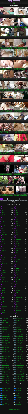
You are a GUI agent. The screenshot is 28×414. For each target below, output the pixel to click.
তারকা (3, 261)
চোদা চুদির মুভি (18, 325)
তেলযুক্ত (17, 270)
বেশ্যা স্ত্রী (17, 268)
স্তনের (17, 294)
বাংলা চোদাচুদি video (5, 344)
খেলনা (17, 236)
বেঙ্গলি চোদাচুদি (4, 382)
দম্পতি (17, 254)
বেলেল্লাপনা (18, 290)
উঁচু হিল (17, 283)
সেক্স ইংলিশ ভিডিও (19, 401)
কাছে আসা (18, 257)
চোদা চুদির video (5, 322)
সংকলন (17, 232)
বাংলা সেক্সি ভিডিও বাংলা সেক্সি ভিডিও (6, 399)
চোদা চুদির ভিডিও (19, 324)
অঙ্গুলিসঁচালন (18, 239)
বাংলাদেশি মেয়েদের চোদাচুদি (20, 376)
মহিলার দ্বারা (18, 225)
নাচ (2, 285)
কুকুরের (17, 212)
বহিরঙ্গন (17, 245)
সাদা (2, 216)
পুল (16, 314)
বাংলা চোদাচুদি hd (19, 342)
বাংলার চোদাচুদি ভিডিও (6, 380)
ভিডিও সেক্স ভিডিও (5, 401)
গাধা (16, 210)
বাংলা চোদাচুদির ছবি (5, 358)
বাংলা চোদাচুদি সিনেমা (20, 354)
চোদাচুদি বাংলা (18, 392)
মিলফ (17, 223)
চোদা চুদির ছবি (18, 322)
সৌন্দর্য (3, 228)
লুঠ (2, 223)
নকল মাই (3, 288)
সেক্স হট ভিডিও (4, 397)
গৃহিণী (17, 272)
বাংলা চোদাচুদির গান (19, 356)
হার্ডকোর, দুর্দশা (4, 306)
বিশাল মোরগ (4, 250)
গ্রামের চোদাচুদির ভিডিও (20, 318)
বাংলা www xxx (19, 397)
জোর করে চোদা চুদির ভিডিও (6, 334)
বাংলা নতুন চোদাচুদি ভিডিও (20, 371)
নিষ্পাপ (3, 218)
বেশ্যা (3, 239)
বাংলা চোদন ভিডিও (19, 338)
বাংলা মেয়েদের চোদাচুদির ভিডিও (20, 373)
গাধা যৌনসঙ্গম (4, 257)
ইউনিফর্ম (3, 310)
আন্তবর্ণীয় (17, 256)
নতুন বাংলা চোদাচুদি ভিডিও (6, 338)
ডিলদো (17, 261)
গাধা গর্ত (3, 295)
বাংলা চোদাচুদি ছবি (19, 345)
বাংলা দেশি (18, 399)
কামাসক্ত (3, 225)
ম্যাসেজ (17, 286)
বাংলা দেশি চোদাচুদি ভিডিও (20, 365)
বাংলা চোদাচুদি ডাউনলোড (6, 347)
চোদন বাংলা (4, 320)
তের (2, 219)
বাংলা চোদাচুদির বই (19, 358)
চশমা (16, 263)
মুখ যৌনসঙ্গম (18, 279)
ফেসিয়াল (3, 237)
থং (2, 268)
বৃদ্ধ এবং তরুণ (18, 310)
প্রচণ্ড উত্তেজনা (4, 305)
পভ (2, 252)
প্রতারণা (3, 299)
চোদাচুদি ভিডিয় (4, 331)
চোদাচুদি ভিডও (18, 327)
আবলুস (3, 290)
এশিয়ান (3, 232)
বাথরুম (17, 299)
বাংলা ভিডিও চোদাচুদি (6, 373)
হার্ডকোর (3, 208)
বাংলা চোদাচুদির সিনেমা (20, 363)
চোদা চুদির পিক (4, 324)
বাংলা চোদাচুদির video (6, 356)
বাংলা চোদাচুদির (14, 1)
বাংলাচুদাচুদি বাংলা (19, 403)
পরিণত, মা (18, 305)
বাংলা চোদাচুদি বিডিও (19, 351)
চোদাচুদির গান (4, 333)
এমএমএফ (17, 274)
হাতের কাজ (18, 259)
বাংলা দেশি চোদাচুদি (5, 365)
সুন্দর (17, 221)
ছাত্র (2, 274)
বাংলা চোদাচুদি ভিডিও (6, 353)
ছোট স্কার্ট (3, 292)
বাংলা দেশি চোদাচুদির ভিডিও (6, 367)
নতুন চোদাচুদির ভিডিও (6, 336)
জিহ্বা (17, 292)
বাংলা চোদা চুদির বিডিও (20, 340)
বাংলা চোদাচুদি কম (19, 344)
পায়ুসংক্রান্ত (18, 237)
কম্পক (3, 283)
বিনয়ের (3, 241)
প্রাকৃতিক (17, 243)
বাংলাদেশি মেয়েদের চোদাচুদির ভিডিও (6, 378)
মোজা (17, 295)
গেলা (17, 277)
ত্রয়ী (16, 230)
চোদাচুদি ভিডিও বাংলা (20, 329)
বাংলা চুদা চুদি (4, 395)
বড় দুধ (17, 214)
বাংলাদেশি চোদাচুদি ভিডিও (6, 376)
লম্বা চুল (3, 286)
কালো (3, 256)
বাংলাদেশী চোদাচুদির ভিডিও (20, 378)
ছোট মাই (3, 214)
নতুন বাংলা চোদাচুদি (19, 336)
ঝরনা (17, 306)
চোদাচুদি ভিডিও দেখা (5, 329)
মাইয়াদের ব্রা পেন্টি (19, 297)
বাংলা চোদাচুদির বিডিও (6, 360)
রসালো (17, 285)
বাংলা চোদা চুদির (5, 340)
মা (2, 265)
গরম (16, 227)
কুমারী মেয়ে (4, 221)
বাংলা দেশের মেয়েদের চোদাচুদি (6, 369)
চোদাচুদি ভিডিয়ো (19, 331)
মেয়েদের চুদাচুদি (4, 403)
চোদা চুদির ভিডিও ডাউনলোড (6, 325)
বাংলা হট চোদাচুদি (5, 374)
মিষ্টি (16, 228)
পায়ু (2, 303)
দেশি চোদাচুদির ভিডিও (20, 334)
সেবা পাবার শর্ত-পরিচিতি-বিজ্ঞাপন (14, 409)
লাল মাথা (3, 254)
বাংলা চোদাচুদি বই (19, 349)
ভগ (2, 210)
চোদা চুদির (17, 320)
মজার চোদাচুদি (18, 382)
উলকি (3, 245)
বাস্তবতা (3, 277)
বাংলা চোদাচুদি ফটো (5, 349)
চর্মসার (17, 252)
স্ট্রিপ (2, 227)
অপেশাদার (4, 247)
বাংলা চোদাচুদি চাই (5, 345)
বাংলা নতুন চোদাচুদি (5, 371)
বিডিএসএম (4, 294)
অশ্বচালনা (3, 212)
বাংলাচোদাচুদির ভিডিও (20, 374)
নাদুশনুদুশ (3, 312)
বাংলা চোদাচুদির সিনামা (6, 363)
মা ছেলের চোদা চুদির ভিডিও (13, 383)
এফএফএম (4, 270)
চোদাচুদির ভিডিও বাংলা (20, 333)
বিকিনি (17, 288)
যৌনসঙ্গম (17, 301)
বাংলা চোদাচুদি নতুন (19, 347)
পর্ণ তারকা (3, 243)
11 (26, 199)
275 (13, 202)
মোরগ (3, 266)
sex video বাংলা (5, 393)
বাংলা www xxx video (6, 404)
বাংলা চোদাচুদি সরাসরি (6, 354)
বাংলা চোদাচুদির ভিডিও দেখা (20, 362)
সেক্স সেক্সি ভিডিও (19, 388)
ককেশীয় (3, 259)
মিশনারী (17, 218)
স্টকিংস (3, 230)
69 (16, 281)
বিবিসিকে (17, 265)
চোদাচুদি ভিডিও (18, 390)
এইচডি (17, 219)
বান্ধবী (17, 241)
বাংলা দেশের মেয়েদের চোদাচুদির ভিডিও (20, 369)
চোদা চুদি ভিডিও (5, 390)
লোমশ (17, 247)
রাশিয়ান (3, 276)
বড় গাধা (17, 308)
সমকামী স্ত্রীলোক (18, 248)
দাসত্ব (3, 301)
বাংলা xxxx (18, 395)
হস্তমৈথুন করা (4, 234)
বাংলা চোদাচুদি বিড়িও (6, 351)
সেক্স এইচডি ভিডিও (19, 393)
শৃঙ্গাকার (3, 236)
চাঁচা (16, 216)
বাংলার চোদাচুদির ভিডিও (20, 380)
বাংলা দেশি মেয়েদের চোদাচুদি (20, 367)
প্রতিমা (3, 308)
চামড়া (17, 234)
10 (23, 199)
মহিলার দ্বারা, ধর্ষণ (5, 281)
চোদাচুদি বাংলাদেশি (5, 327)
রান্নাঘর (3, 314)
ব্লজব (3, 207)
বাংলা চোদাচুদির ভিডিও (20, 360)
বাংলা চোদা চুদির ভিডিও (6, 342)
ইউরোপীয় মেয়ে (18, 207)
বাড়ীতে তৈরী (4, 263)
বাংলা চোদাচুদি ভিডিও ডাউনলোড (20, 353)
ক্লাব (16, 312)
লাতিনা (3, 279)
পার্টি (16, 276)
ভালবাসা (17, 303)
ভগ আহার (4, 272)
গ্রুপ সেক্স (17, 266)
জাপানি (17, 250)
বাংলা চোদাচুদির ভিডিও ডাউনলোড (6, 362)
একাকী (3, 248)
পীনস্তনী (17, 208)
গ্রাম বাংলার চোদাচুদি (5, 318)
